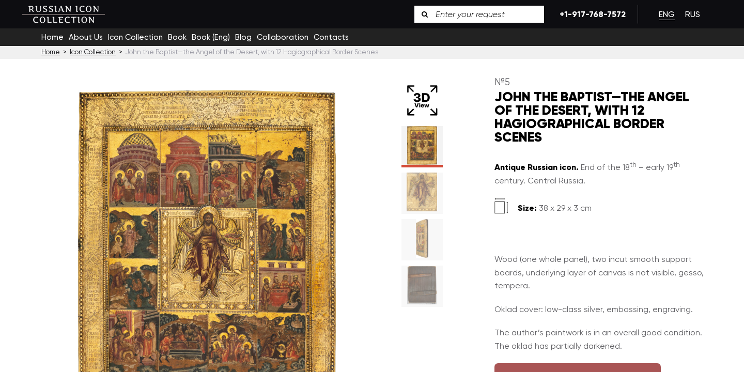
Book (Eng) (211, 37)
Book (177, 37)
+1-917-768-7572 (591, 14)
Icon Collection (135, 37)
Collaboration (282, 37)
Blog (243, 37)
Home (52, 37)
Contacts (331, 37)
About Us (86, 37)
